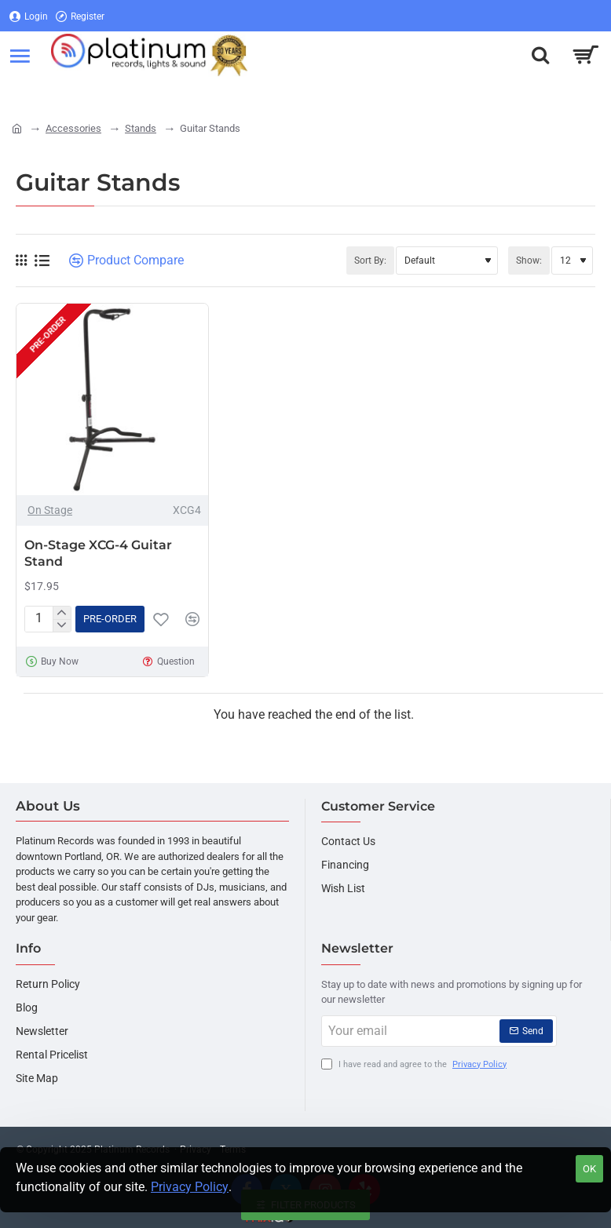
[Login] (28, 16)
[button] (110, 619)
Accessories (73, 128)
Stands (140, 128)
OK (589, 1169)
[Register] (80, 16)
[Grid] (21, 260)
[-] (62, 625)
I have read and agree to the (415, 1065)
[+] (62, 613)
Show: (529, 260)
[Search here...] (540, 54)
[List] (42, 261)
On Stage (49, 510)
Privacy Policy (190, 1186)
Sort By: (370, 260)
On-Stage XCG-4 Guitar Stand (98, 553)
